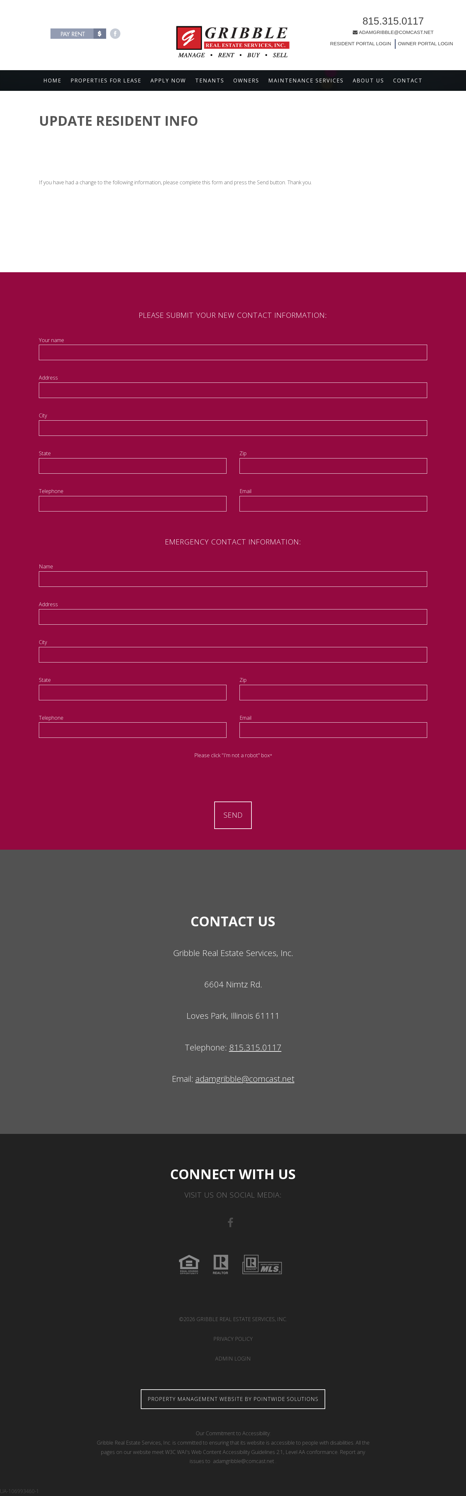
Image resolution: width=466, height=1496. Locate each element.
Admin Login (233, 1358)
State (45, 453)
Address (48, 377)
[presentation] (233, 773)
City (43, 415)
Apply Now (168, 80)
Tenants (209, 80)
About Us (368, 80)
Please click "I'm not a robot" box (233, 755)
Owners (246, 80)
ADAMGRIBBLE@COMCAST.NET (380, 34)
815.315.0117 (380, 23)
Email (245, 491)
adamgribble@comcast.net (244, 1078)
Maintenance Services (306, 80)
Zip (243, 453)
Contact (408, 80)
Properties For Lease (106, 80)
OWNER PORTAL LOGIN (412, 45)
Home (52, 80)
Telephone (51, 491)
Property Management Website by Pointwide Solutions (233, 1399)
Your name (51, 340)
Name (46, 566)
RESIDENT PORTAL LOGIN (348, 45)
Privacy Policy (233, 1338)
